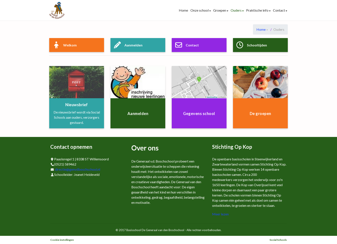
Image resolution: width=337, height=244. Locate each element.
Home (183, 10)
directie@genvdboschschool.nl (77, 169)
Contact (279, 10)
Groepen (220, 10)
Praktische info (257, 10)
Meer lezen (220, 214)
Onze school (199, 10)
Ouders (236, 10)
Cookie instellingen (62, 239)
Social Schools (278, 239)
